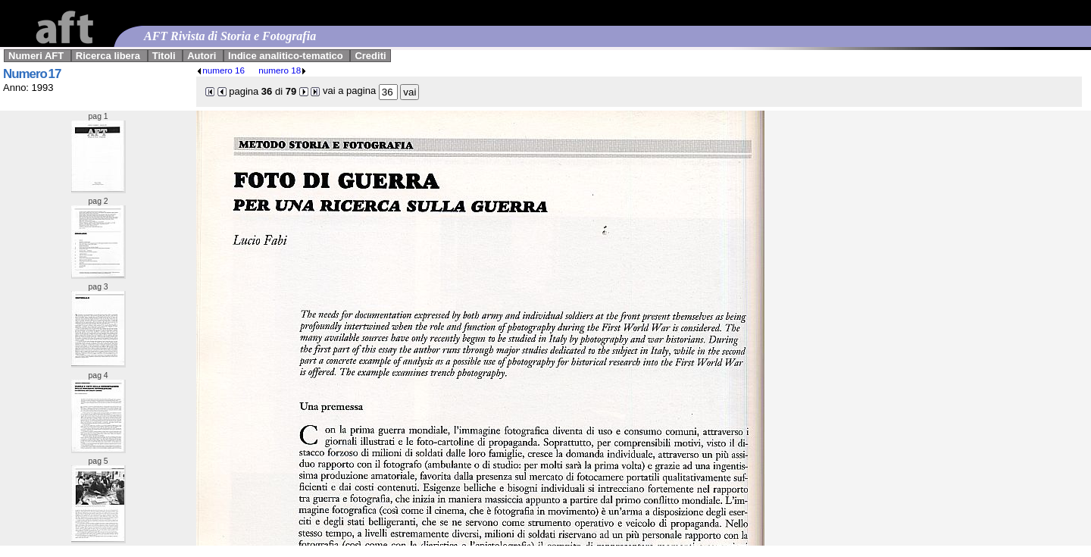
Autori (201, 55)
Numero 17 (32, 74)
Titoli (164, 55)
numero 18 (282, 70)
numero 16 (220, 70)
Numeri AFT (36, 55)
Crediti (370, 55)
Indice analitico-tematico (285, 55)
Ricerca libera (108, 55)
